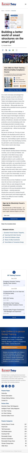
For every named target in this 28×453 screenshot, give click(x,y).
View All (14, 317)
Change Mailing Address (7, 398)
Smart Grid (13, 10)
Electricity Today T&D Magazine (9, 406)
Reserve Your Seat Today (15, 90)
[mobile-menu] (26, 4)
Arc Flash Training (6, 411)
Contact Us (4, 400)
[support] (13, 50)
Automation (7, 10)
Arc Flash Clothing (6, 413)
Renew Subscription (6, 395)
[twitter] (6, 50)
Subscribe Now (13, 218)
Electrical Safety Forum (7, 415)
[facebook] (2, 50)
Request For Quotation (10, 347)
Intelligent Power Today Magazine (10, 408)
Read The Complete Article (8, 223)
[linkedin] (9, 50)
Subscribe (4, 393)
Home (2, 10)
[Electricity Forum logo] (8, 370)
